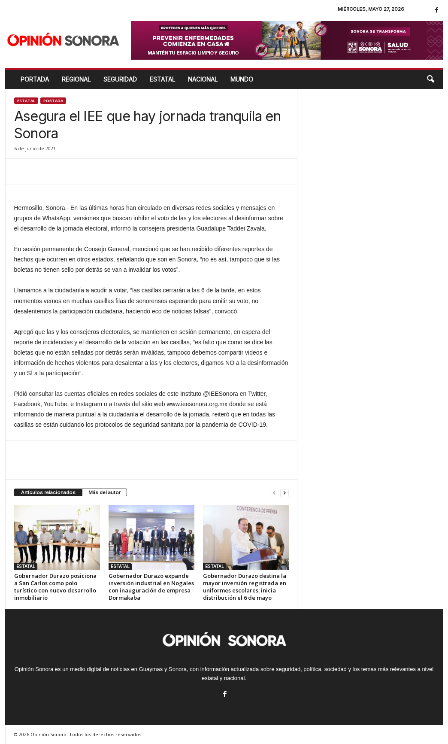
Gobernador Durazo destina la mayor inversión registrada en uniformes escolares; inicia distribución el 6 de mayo (244, 586)
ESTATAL (162, 79)
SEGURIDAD (120, 79)
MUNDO (241, 79)
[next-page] (284, 492)
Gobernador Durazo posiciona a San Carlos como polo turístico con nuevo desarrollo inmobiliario (55, 586)
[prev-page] (274, 492)
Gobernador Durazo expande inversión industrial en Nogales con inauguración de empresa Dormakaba (151, 586)
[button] (430, 79)
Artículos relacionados (48, 492)
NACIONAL (203, 79)
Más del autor (104, 492)
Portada (35, 79)
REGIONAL (76, 79)
